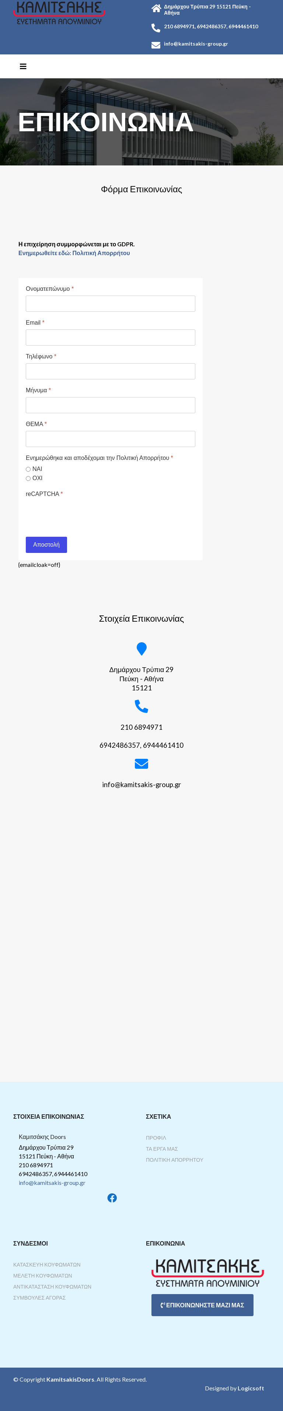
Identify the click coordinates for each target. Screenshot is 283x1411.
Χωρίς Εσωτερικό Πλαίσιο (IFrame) (141, 943)
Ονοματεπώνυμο (50, 289)
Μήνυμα (38, 390)
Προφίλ (156, 1138)
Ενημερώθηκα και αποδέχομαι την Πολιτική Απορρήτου (99, 458)
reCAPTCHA (44, 494)
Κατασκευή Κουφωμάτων (47, 1264)
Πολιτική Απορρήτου (174, 1160)
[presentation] (82, 515)
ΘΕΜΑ (36, 424)
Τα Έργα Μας (162, 1149)
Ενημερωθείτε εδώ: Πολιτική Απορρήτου (74, 252)
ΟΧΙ (37, 478)
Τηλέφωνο (41, 356)
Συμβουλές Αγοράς (39, 1297)
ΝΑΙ (37, 469)
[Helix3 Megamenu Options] (23, 66)
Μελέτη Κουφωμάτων (42, 1275)
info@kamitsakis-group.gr (52, 1182)
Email (35, 322)
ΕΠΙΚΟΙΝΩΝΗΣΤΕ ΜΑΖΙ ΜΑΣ (202, 1304)
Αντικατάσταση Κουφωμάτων (52, 1286)
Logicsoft (251, 1388)
